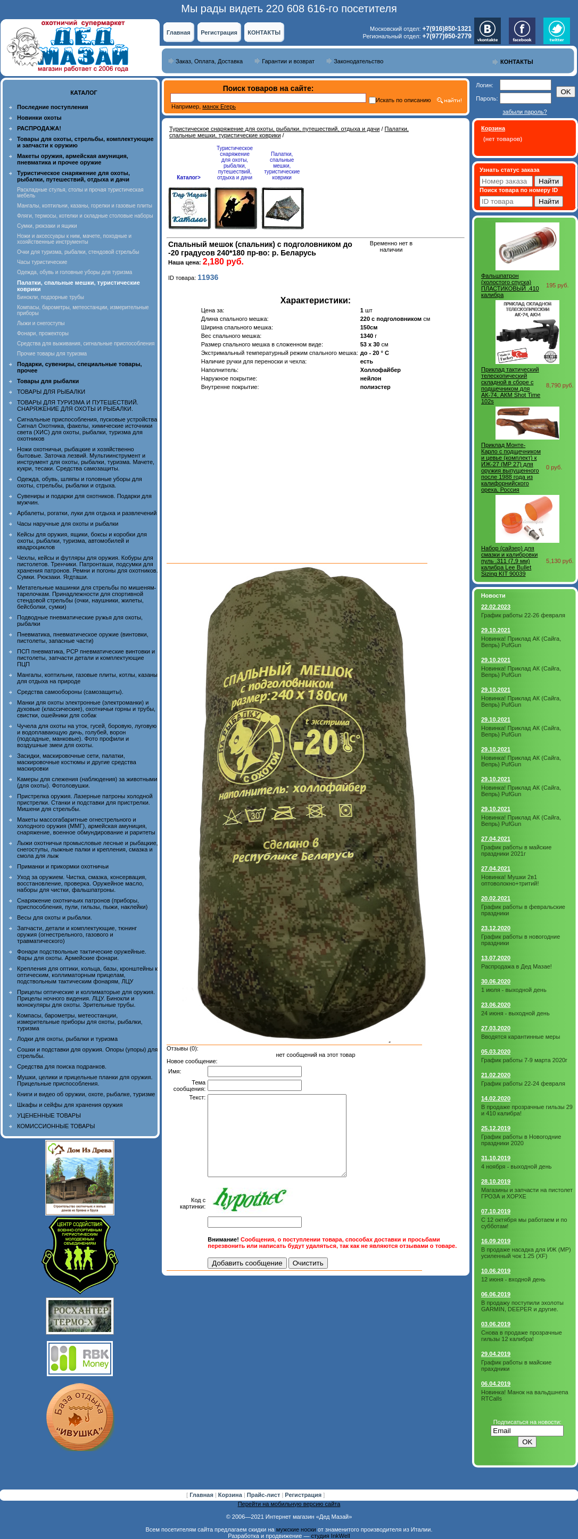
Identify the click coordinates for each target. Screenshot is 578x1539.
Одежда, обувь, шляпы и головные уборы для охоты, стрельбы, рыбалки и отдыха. (79, 482)
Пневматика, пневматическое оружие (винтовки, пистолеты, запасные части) (82, 637)
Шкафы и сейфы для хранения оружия (69, 1105)
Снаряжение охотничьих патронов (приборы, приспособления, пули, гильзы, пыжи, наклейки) (82, 903)
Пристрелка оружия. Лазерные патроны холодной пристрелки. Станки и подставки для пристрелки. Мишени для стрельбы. (85, 802)
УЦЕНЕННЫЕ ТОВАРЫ (49, 1115)
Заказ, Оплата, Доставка (209, 61)
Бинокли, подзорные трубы (50, 297)
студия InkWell (330, 1536)
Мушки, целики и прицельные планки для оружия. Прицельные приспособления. (85, 1080)
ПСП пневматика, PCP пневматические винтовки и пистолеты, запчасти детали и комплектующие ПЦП (86, 657)
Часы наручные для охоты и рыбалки (67, 523)
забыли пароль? (524, 112)
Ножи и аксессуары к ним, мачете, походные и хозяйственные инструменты (74, 239)
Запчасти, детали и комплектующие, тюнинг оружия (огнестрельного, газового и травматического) (77, 934)
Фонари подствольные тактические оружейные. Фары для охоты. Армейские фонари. (81, 954)
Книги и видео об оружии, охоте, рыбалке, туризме (86, 1094)
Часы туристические (42, 262)
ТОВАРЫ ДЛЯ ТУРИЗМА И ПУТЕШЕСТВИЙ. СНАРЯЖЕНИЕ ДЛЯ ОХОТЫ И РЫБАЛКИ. (77, 405)
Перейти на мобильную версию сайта (289, 1504)
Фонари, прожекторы (43, 333)
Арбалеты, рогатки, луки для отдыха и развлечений (86, 513)
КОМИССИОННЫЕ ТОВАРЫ (56, 1126)
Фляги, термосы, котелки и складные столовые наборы (85, 216)
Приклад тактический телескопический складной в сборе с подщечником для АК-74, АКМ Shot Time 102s (510, 385)
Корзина (231, 1495)
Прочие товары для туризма (52, 354)
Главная (179, 32)
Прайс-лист (264, 1495)
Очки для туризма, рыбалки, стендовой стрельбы (78, 252)
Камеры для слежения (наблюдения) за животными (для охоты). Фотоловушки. (87, 782)
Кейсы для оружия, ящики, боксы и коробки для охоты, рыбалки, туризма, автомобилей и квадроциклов (82, 540)
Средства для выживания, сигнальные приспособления (85, 343)
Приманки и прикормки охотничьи (63, 866)
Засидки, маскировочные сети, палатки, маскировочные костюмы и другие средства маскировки (76, 762)
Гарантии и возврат (288, 61)
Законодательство (358, 61)
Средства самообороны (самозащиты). (70, 692)
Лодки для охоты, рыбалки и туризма (67, 1039)
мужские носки (296, 1529)
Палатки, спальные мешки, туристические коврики (282, 165)
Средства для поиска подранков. (61, 1066)
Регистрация (219, 32)
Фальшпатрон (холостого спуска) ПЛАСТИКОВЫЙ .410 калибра (510, 285)
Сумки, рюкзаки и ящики (47, 226)
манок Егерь (219, 106)
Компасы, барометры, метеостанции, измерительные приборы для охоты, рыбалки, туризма (80, 1021)
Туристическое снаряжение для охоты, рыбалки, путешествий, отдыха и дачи (274, 129)
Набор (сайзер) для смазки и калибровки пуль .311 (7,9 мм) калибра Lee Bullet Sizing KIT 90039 (509, 561)
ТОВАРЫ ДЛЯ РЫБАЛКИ (51, 391)
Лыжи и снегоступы (41, 323)
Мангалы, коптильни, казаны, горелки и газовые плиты (84, 206)
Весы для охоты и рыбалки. (54, 917)
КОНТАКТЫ (263, 32)
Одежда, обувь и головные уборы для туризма (74, 272)
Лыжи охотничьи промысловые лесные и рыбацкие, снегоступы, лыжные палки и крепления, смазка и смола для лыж (87, 849)
